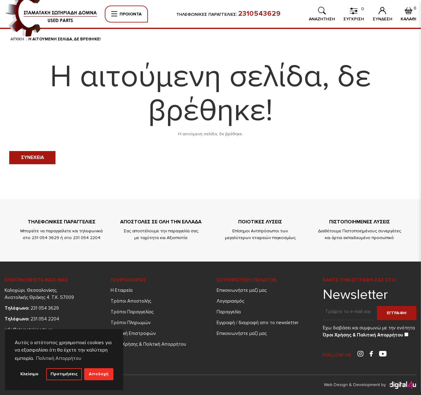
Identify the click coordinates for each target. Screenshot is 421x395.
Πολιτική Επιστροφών (133, 333)
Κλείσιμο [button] (29, 374)
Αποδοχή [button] (98, 374)
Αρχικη (17, 39)
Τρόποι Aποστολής (131, 301)
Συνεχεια (32, 157)
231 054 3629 (32, 308)
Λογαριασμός (230, 301)
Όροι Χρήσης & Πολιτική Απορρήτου (148, 344)
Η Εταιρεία (122, 290)
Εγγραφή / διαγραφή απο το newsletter (258, 322)
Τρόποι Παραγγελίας (132, 312)
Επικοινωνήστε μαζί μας (242, 290)
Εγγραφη (397, 313)
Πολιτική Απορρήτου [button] (58, 358)
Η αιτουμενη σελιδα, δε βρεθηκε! (64, 39)
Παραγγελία (229, 312)
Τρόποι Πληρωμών (131, 322)
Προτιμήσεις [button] (64, 374)
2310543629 (259, 13)
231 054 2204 (32, 319)
